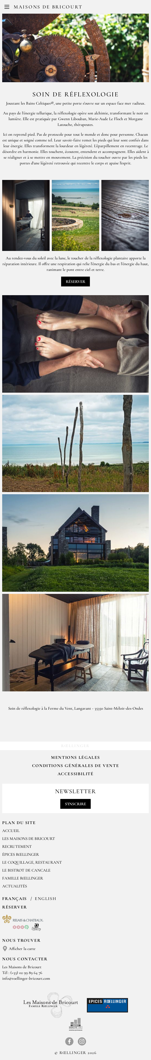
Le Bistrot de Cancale (26, 870)
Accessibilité (76, 774)
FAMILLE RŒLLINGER (22, 878)
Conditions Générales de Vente (75, 765)
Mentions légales (75, 757)
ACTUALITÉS (14, 886)
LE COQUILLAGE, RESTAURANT (32, 862)
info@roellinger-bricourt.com (26, 978)
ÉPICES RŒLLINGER (20, 854)
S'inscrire (75, 803)
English (45, 898)
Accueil (10, 830)
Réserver (75, 281)
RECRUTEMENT (17, 846)
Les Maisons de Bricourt (28, 838)
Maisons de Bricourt (48, 7)
